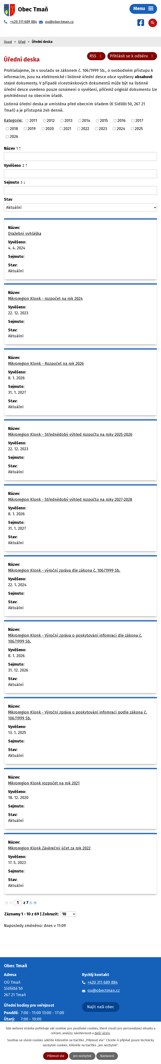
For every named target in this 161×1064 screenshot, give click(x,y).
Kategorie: (13, 120)
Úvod (8, 42)
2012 (51, 120)
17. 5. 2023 (17, 862)
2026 (14, 136)
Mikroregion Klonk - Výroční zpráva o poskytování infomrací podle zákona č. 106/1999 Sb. (77, 715)
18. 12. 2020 (18, 797)
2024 (121, 128)
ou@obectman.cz (104, 990)
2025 (139, 128)
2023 (103, 128)
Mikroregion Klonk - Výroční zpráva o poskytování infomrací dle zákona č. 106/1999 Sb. (75, 638)
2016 (121, 120)
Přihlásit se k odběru (132, 56)
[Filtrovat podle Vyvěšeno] (80, 173)
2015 (104, 120)
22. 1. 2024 (17, 584)
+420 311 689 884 (103, 982)
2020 (50, 128)
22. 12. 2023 (18, 313)
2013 (68, 120)
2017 (139, 120)
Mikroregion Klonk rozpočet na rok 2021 (44, 783)
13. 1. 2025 (17, 732)
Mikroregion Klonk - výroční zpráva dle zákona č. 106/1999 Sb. (64, 570)
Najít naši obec (100, 1006)
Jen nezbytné (82, 1056)
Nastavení (107, 1056)
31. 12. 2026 (18, 670)
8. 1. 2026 (16, 378)
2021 (67, 128)
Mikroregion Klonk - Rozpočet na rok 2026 (46, 363)
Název (11, 148)
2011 (33, 120)
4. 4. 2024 (16, 248)
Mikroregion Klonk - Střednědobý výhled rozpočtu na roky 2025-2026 (70, 434)
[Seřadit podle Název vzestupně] (20, 147)
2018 (14, 128)
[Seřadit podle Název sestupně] (20, 149)
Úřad (21, 42)
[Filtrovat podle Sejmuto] (80, 190)
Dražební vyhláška (24, 233)
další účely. (102, 1033)
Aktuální (16, 271)
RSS (96, 56)
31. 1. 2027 (17, 392)
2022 (85, 128)
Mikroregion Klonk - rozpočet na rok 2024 (45, 298)
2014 (86, 120)
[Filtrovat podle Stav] (80, 208)
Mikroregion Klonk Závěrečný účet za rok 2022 (49, 848)
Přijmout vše (55, 1056)
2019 (32, 128)
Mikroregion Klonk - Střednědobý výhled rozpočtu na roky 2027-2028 (70, 499)
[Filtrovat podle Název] (80, 156)
